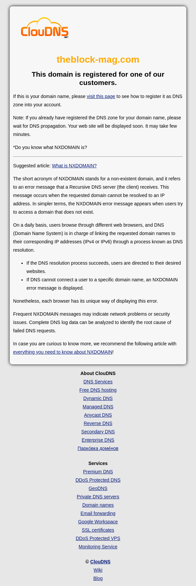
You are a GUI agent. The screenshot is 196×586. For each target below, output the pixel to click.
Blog (98, 578)
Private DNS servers (98, 496)
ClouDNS (100, 561)
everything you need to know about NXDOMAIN (62, 352)
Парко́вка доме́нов (98, 448)
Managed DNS (98, 406)
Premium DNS (98, 471)
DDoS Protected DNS (98, 480)
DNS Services (97, 381)
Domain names (98, 505)
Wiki (98, 570)
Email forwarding (98, 513)
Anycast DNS (98, 415)
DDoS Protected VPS (98, 538)
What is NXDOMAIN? (74, 165)
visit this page (101, 96)
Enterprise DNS (98, 440)
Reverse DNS (98, 423)
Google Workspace (98, 521)
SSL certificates (98, 530)
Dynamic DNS (98, 398)
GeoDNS (98, 488)
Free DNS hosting (97, 390)
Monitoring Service (98, 546)
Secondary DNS (98, 431)
